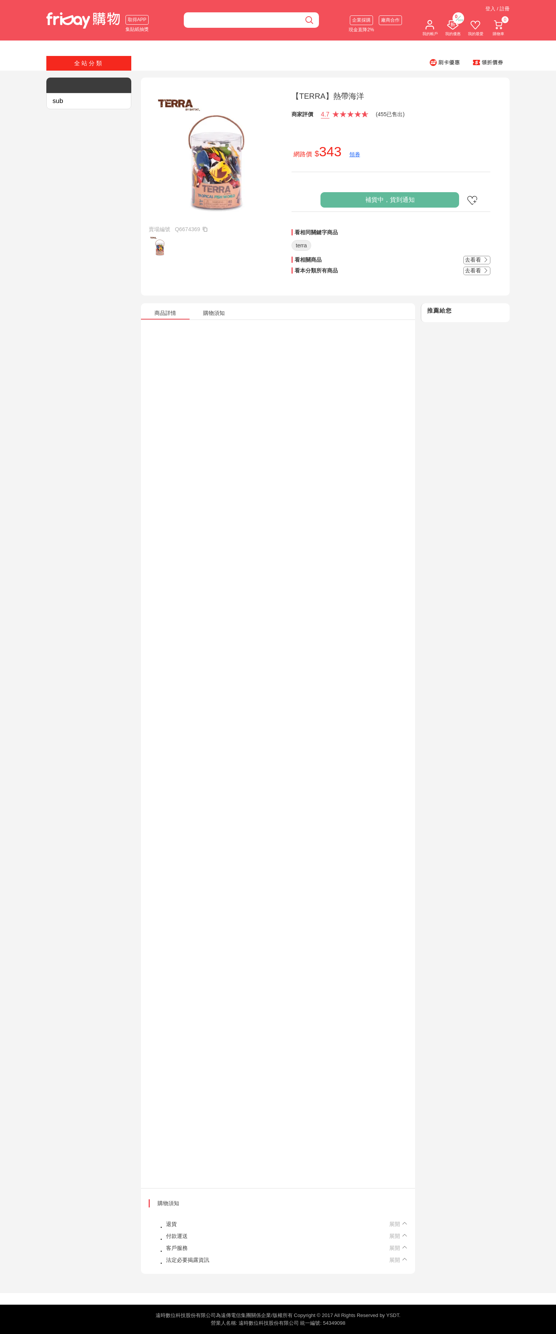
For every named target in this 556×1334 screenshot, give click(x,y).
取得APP (137, 19)
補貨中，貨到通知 (390, 199)
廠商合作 (390, 20)
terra (301, 245)
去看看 (477, 260)
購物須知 (168, 1203)
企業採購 (361, 20)
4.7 (325, 114)
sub (58, 101)
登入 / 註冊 (497, 9)
